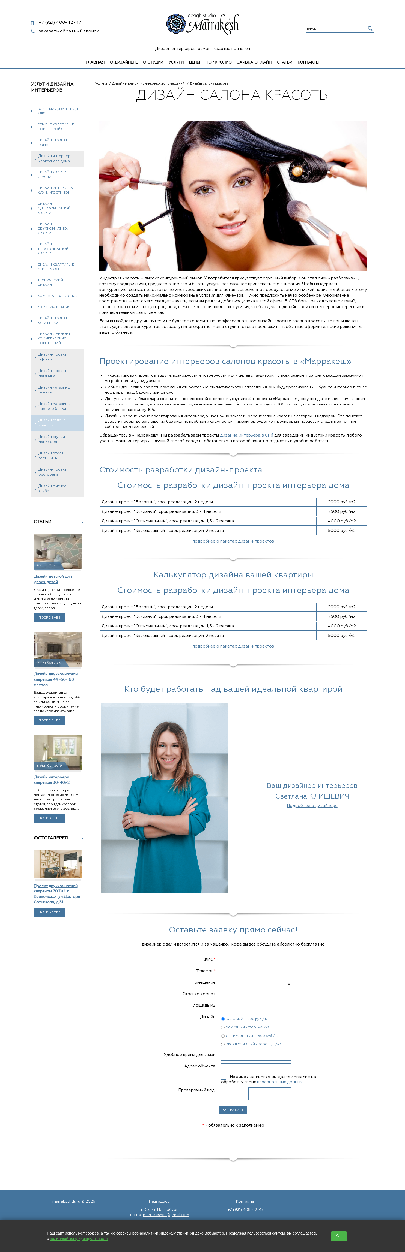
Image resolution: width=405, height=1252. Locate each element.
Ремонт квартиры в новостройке (56, 127)
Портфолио (219, 62)
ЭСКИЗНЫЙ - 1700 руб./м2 (247, 1027)
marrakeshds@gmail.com (166, 1215)
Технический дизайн (50, 283)
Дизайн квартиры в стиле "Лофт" (56, 267)
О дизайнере (124, 62)
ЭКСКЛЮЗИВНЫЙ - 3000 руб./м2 (253, 1044)
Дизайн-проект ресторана (52, 472)
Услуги (176, 62)
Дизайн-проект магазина (52, 373)
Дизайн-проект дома (60, 143)
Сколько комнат (199, 994)
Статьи (284, 62)
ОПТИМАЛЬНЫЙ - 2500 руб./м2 (252, 1036)
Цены (194, 62)
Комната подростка (57, 296)
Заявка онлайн (254, 62)
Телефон (206, 971)
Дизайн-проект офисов (52, 357)
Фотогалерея (51, 838)
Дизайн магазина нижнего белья (54, 406)
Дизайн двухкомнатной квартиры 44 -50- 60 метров (56, 679)
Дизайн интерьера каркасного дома (55, 158)
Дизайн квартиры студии (54, 175)
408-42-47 (60, 22)
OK (339, 1236)
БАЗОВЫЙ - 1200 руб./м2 (247, 1019)
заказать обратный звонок (69, 31)
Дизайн (208, 1017)
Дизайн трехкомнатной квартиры (53, 249)
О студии (153, 62)
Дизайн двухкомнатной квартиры (53, 228)
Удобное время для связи (190, 1055)
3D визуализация (54, 307)
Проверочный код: (197, 1090)
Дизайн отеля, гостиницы (51, 456)
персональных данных (279, 1082)
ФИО (210, 960)
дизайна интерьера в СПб (246, 435)
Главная (95, 62)
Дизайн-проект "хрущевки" (52, 321)
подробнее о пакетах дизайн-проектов (233, 541)
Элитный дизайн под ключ (58, 111)
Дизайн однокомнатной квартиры (54, 208)
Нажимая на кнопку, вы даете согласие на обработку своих (268, 1079)
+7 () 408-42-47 (245, 1210)
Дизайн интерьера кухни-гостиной (55, 190)
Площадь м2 (203, 1005)
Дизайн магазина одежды (54, 390)
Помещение (204, 982)
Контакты (308, 62)
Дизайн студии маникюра (51, 439)
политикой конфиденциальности (79, 1238)
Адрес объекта (200, 1066)
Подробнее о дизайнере (312, 806)
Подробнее (49, 617)
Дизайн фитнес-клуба (53, 488)
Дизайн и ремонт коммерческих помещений (60, 338)
